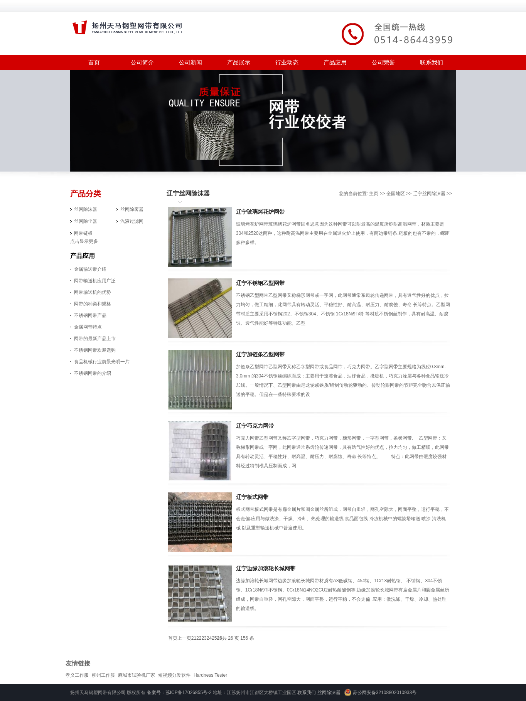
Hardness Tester (210, 675)
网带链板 (83, 233)
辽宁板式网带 (252, 497)
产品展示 (238, 62)
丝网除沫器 (85, 209)
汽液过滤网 (131, 221)
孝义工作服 (77, 675)
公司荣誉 (383, 62)
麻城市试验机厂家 (136, 675)
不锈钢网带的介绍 (92, 373)
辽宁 (417, 193)
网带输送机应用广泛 (95, 280)
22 (198, 638)
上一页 (184, 638)
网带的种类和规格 (92, 304)
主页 (373, 193)
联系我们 (431, 62)
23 (203, 638)
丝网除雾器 (131, 209)
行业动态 (286, 62)
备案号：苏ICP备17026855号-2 (179, 692)
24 (209, 638)
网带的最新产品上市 (95, 338)
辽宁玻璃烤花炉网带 (260, 212)
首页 (94, 62)
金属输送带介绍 (90, 269)
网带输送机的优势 (92, 292)
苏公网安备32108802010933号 (384, 692)
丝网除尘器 (85, 221)
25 (214, 638)
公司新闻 (190, 62)
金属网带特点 (88, 327)
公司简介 (142, 62)
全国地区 (395, 193)
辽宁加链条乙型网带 (260, 354)
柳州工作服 (103, 675)
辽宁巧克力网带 (255, 426)
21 (193, 638)
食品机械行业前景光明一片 (102, 361)
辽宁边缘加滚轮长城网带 (265, 568)
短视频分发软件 (174, 675)
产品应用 (335, 62)
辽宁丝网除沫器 (188, 193)
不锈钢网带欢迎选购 (95, 350)
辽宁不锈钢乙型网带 (260, 283)
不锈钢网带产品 (90, 315)
